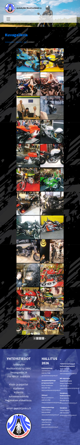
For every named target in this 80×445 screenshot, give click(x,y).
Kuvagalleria (16, 34)
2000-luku (19, 42)
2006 (25, 42)
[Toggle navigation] (8, 19)
